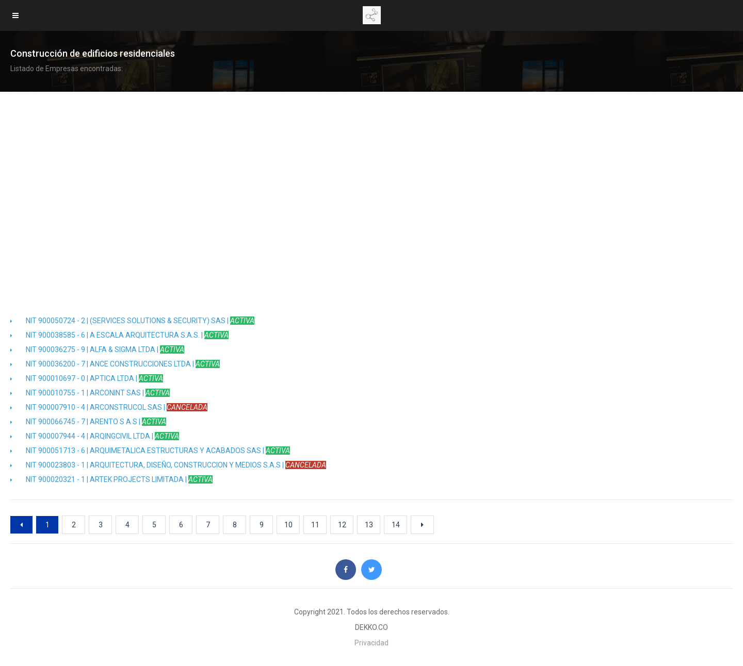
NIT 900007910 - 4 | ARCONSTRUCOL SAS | (108, 407)
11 (315, 525)
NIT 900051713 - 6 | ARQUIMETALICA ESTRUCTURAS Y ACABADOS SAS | (150, 450)
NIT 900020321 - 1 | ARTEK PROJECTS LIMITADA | (111, 479)
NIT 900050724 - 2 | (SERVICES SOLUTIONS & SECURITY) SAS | (132, 321)
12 (342, 525)
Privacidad (371, 643)
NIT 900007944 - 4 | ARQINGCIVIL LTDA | (94, 436)
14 (396, 525)
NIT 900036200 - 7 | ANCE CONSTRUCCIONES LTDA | (115, 364)
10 (288, 525)
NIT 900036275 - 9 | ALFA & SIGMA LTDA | (97, 349)
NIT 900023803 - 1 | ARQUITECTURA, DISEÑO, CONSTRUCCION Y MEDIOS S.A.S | (168, 465)
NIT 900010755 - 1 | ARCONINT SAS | (90, 393)
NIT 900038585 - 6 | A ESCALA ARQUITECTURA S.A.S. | (119, 335)
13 (369, 525)
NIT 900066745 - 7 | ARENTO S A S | (88, 422)
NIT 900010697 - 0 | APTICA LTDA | (86, 378)
